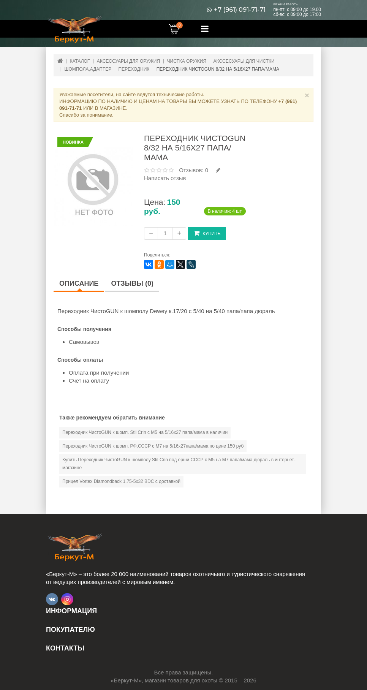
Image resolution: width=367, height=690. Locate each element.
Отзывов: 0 (193, 170)
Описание (78, 283)
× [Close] (307, 95)
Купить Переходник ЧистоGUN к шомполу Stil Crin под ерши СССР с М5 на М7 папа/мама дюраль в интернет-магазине (179, 463)
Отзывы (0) (132, 283)
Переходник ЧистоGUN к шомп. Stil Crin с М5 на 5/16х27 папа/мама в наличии (145, 432)
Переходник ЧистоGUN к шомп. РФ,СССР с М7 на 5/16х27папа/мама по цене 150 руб (153, 446)
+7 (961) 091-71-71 (240, 9)
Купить (207, 233)
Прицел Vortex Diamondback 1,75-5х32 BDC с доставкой (121, 481)
